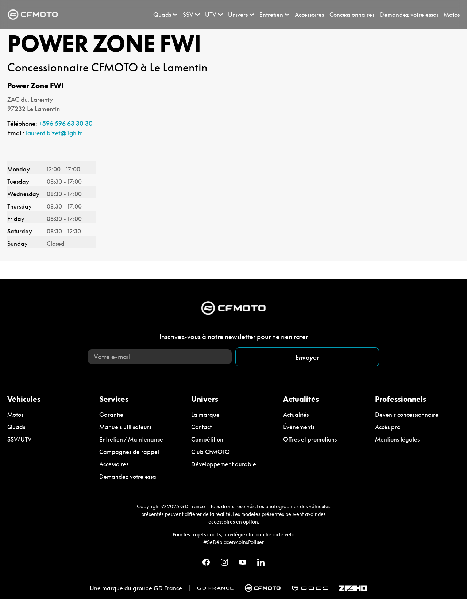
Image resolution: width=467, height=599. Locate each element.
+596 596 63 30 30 (66, 123)
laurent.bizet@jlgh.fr (54, 133)
